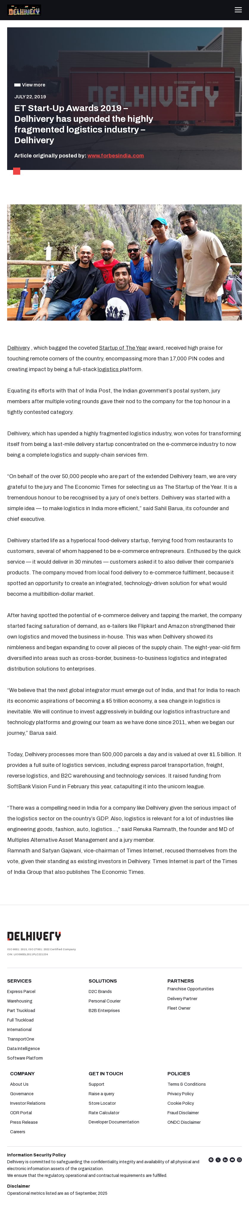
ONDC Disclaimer (184, 1122)
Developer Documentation (114, 1122)
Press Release (24, 1122)
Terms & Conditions (186, 1084)
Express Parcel (21, 991)
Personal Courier (104, 1001)
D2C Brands (100, 991)
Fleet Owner (178, 1008)
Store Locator (102, 1103)
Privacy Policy (180, 1094)
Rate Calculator (104, 1113)
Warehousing (19, 1001)
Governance (22, 1094)
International (19, 1029)
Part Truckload (21, 1010)
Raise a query (101, 1094)
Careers (17, 1132)
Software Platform (25, 1058)
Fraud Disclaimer (183, 1113)
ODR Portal (21, 1113)
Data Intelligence (23, 1048)
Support (96, 1084)
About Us (19, 1084)
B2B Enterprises (104, 1010)
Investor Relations (28, 1103)
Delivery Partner (182, 999)
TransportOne (20, 1039)
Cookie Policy (180, 1103)
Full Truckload (20, 1020)
